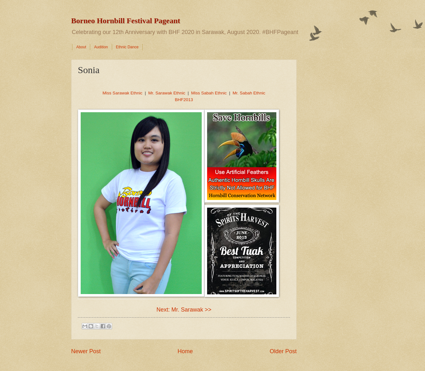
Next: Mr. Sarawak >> (183, 309)
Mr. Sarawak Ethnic (166, 93)
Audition (101, 47)
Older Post (283, 351)
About (81, 47)
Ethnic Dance (127, 47)
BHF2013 (184, 99)
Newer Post (86, 351)
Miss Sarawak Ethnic (122, 93)
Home (185, 351)
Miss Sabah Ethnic (209, 93)
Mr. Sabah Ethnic (249, 93)
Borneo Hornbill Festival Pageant (125, 21)
